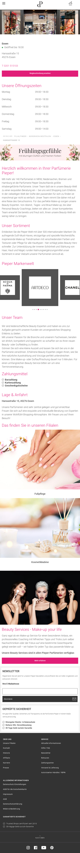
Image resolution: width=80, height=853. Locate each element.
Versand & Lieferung (50, 768)
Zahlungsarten (47, 763)
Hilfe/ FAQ (45, 748)
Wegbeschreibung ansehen (40, 73)
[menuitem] (21, 744)
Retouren (45, 758)
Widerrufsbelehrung (11, 809)
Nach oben (40, 838)
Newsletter (45, 753)
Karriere (6, 763)
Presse (6, 768)
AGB (5, 799)
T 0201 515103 (10, 65)
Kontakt (6, 748)
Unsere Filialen (9, 743)
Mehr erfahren (40, 661)
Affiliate (6, 758)
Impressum (8, 794)
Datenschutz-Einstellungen (14, 784)
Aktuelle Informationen (51, 743)
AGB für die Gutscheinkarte (14, 789)
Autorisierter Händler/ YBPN (53, 772)
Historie (6, 753)
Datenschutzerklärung (12, 804)
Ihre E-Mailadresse (10, 684)
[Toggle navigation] (4, 3)
